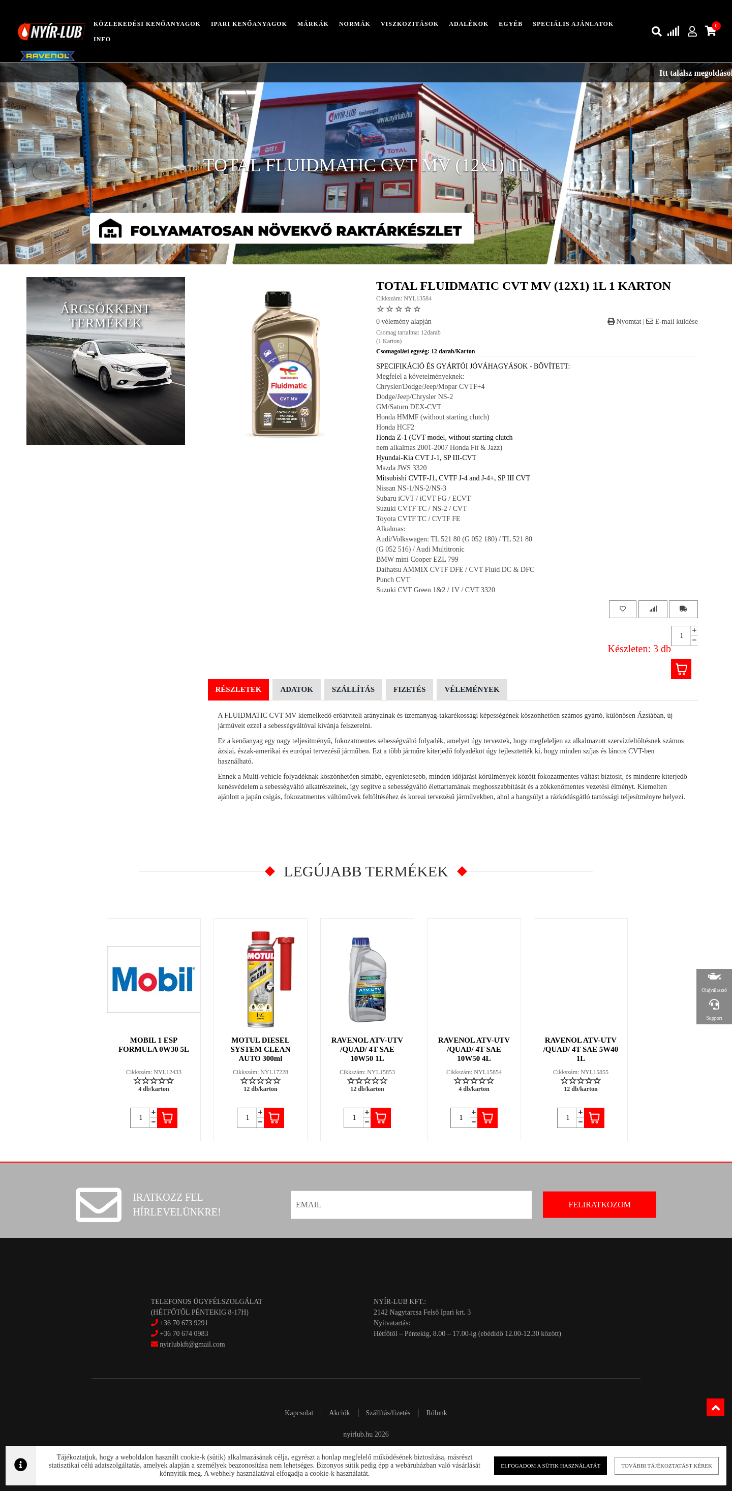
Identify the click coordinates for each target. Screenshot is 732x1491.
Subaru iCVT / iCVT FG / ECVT (423, 498)
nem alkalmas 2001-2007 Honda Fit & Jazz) (439, 447)
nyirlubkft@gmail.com (188, 1344)
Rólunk (436, 1413)
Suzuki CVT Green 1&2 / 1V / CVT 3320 (435, 590)
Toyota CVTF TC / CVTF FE (418, 519)
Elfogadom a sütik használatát (550, 1466)
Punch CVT (393, 580)
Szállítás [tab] (353, 689)
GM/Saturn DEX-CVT (408, 407)
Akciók (339, 1413)
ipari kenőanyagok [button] (249, 23)
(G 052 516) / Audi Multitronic (420, 549)
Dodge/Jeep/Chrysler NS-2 (414, 397)
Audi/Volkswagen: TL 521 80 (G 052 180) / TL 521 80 (454, 539)
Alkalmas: (391, 529)
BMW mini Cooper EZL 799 (417, 559)
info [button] (102, 39)
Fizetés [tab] (409, 689)
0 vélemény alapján (404, 321)
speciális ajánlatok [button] (573, 23)
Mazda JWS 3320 (401, 468)
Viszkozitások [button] (410, 23)
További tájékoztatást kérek (666, 1466)
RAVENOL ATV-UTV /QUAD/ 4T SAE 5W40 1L (581, 1049)
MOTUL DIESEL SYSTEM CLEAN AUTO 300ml (261, 1049)
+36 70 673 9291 (184, 1323)
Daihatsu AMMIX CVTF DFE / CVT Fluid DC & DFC (455, 569)
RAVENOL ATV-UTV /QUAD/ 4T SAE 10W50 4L (474, 1049)
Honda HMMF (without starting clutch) (432, 417)
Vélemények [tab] (471, 689)
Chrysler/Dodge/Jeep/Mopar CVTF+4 (430, 386)
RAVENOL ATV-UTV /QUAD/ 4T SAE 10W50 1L (367, 1049)
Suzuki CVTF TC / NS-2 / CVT (421, 508)
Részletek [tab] (239, 689)
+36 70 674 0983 (184, 1333)
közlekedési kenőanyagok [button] (147, 23)
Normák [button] (355, 23)
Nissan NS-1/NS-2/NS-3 (411, 488)
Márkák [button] (313, 23)
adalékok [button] (469, 23)
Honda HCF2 (395, 427)
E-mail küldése (672, 321)
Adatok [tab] (296, 689)
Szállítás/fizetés (388, 1413)
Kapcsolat (299, 1413)
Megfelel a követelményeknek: (420, 376)
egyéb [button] (511, 23)
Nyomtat (624, 321)
